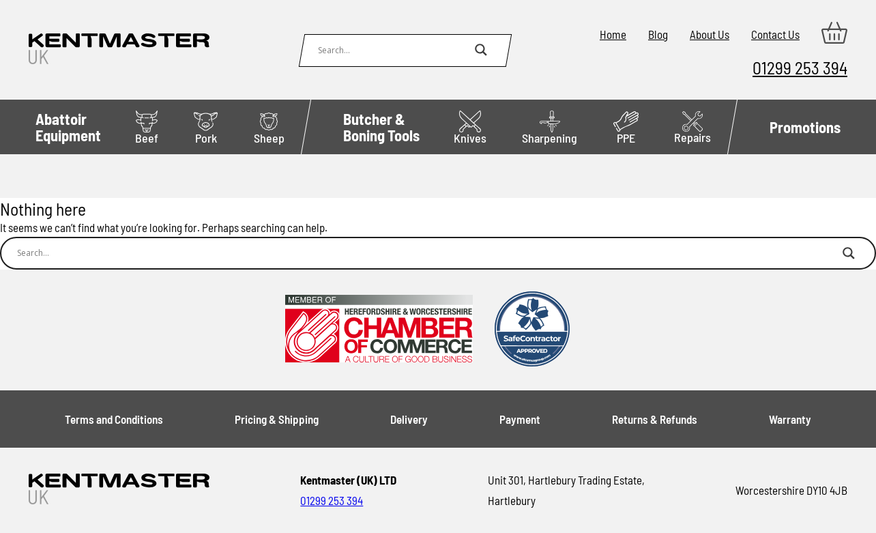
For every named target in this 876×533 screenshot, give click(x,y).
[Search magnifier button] (481, 49)
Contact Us (775, 34)
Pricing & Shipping (277, 419)
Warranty (790, 419)
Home (613, 34)
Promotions (805, 127)
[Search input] (393, 49)
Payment (519, 419)
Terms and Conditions (114, 419)
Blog (658, 34)
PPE (626, 128)
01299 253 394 (800, 67)
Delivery (409, 419)
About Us (709, 34)
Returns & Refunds (654, 419)
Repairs (692, 128)
